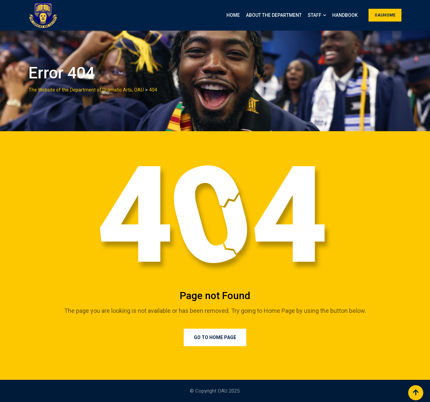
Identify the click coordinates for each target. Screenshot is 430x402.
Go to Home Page (215, 337)
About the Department (274, 15)
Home (233, 15)
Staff (314, 15)
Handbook (345, 15)
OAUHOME (385, 15)
